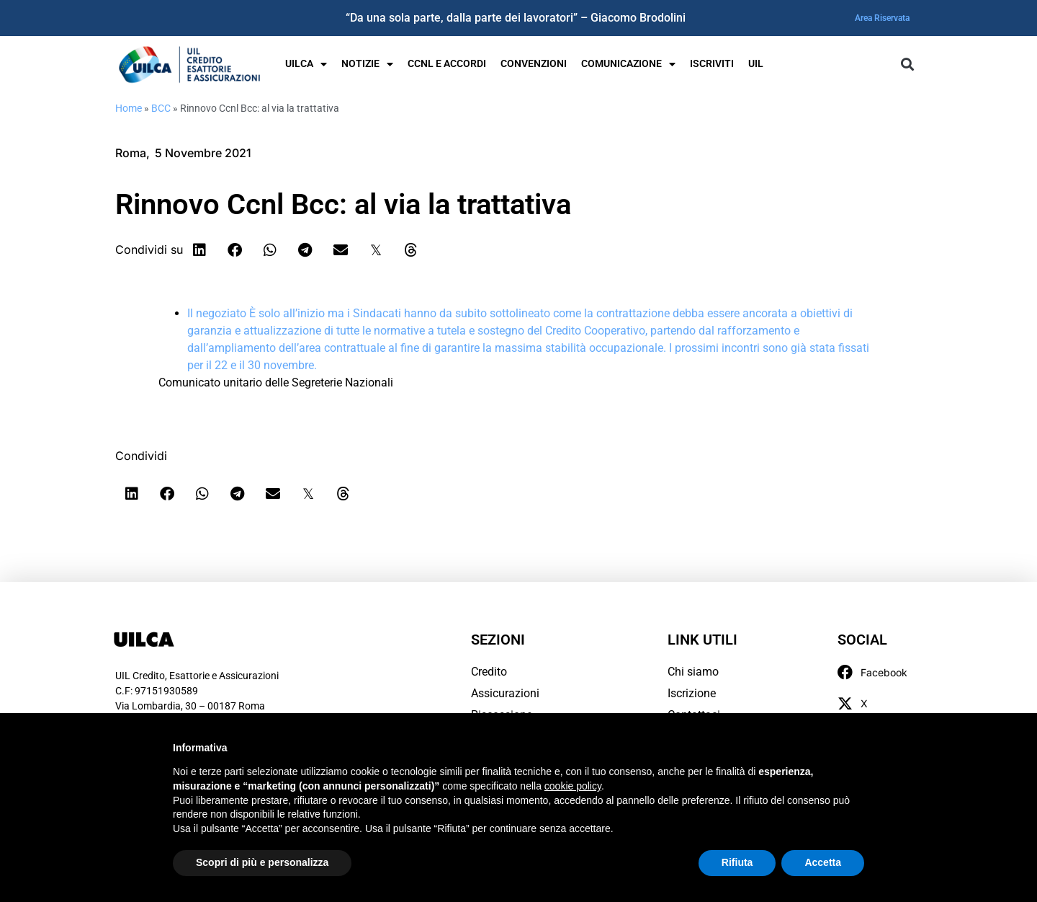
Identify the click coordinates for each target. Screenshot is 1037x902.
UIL (755, 64)
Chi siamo (693, 671)
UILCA (306, 64)
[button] (907, 64)
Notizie (367, 64)
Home (128, 108)
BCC (161, 108)
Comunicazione (628, 64)
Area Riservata (882, 18)
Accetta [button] (822, 862)
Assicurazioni (505, 693)
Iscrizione (692, 693)
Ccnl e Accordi (447, 64)
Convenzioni (533, 64)
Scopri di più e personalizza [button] (262, 862)
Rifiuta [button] (737, 862)
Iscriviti (712, 64)
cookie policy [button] (572, 786)
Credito (489, 671)
